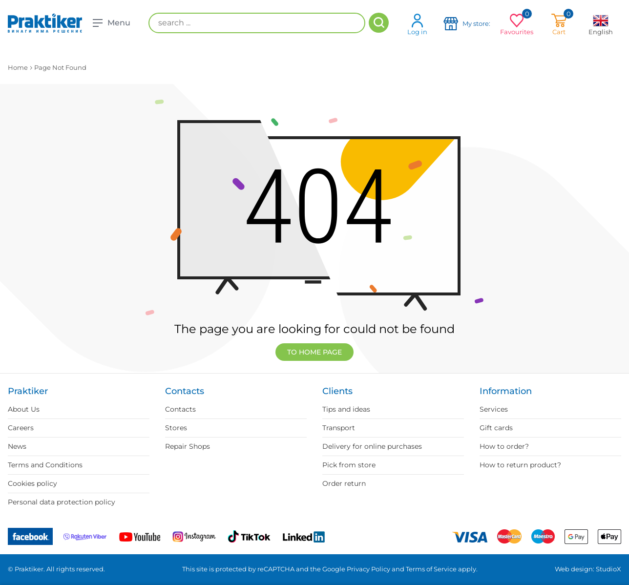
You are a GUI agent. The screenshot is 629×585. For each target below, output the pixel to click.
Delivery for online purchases (372, 446)
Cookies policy (32, 483)
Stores (176, 427)
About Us (24, 409)
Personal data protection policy (61, 502)
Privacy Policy (368, 569)
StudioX (608, 569)
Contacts (180, 409)
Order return (344, 483)
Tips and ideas (346, 409)
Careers (21, 427)
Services (494, 409)
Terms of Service (431, 569)
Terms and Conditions (45, 464)
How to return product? (520, 464)
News (17, 446)
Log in (417, 24)
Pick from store (349, 464)
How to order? (504, 446)
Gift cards (496, 427)
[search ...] (256, 23)
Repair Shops (187, 446)
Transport (338, 427)
